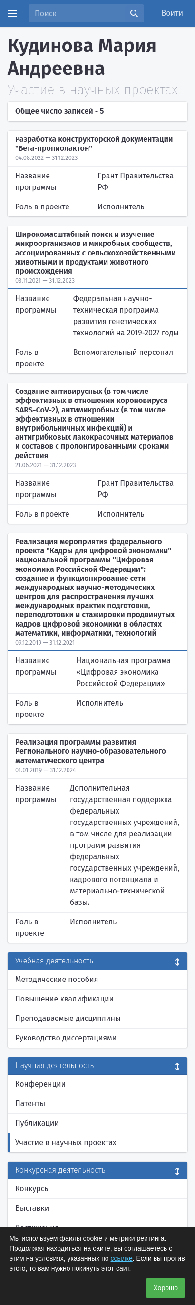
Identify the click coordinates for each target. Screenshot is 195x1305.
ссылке (122, 1258)
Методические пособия (56, 979)
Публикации (37, 1123)
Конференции (40, 1084)
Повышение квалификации (64, 998)
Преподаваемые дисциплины (68, 1018)
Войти (173, 13)
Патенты (30, 1103)
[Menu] (12, 13)
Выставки (32, 1208)
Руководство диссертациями (66, 1037)
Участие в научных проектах (66, 1142)
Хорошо (165, 1288)
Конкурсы (32, 1188)
